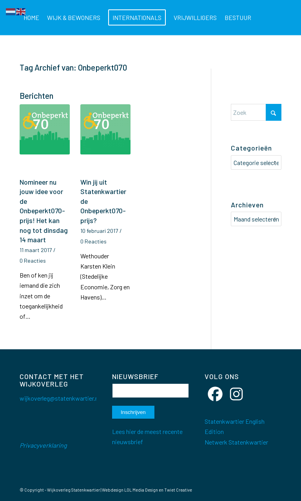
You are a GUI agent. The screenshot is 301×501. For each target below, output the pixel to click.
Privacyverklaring (43, 445)
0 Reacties (33, 260)
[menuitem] (31, 17)
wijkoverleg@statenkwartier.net (62, 398)
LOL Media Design (141, 489)
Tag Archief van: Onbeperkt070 (73, 67)
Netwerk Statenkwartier (236, 442)
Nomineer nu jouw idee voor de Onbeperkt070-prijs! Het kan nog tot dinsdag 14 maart (44, 211)
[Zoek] (90, 53)
